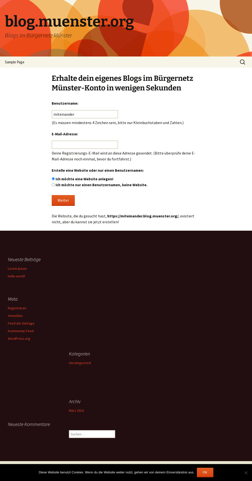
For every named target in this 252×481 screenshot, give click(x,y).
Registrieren (17, 308)
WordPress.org (19, 338)
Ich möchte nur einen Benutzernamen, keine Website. (101, 185)
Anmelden (15, 315)
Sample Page (14, 62)
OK (205, 472)
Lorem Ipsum (17, 268)
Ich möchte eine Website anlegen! (84, 179)
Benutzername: (65, 103)
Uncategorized (80, 363)
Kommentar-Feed (21, 331)
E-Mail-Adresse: (65, 134)
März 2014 (76, 410)
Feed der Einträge (21, 323)
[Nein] (245, 472)
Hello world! (16, 276)
